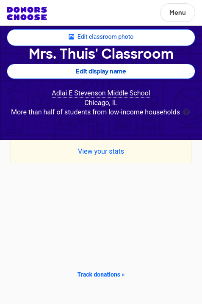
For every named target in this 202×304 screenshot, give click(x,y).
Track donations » (101, 274)
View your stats (101, 151)
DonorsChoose (27, 13)
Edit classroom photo (101, 37)
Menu (177, 12)
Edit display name (101, 71)
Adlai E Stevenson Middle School (101, 93)
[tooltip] (186, 111)
